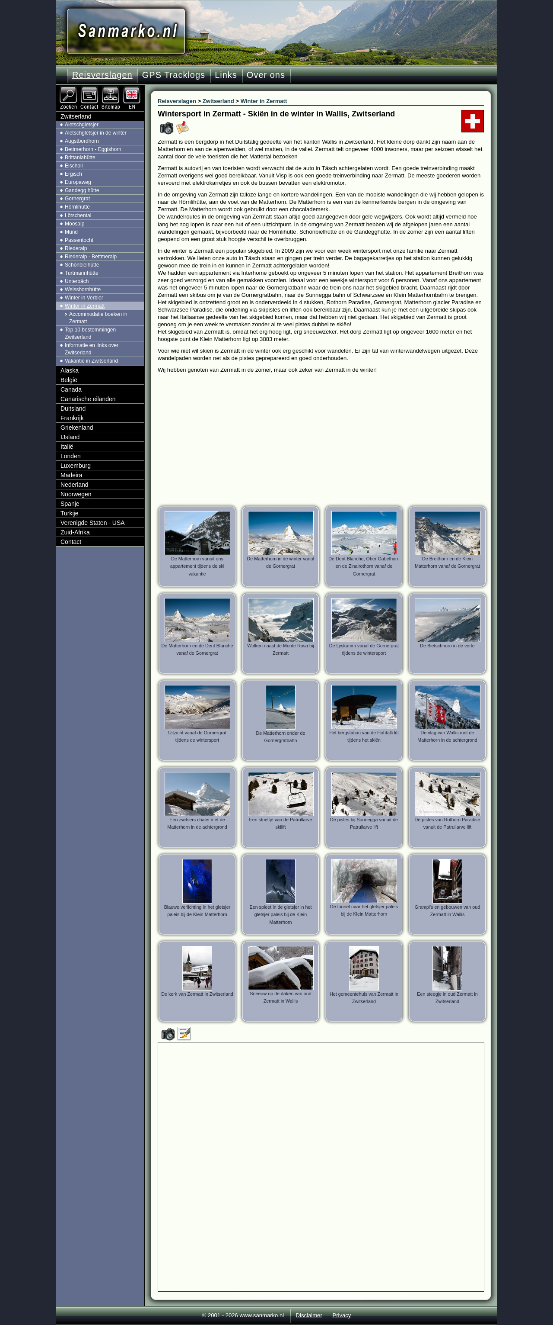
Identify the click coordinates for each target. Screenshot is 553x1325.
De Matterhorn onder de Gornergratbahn (280, 736)
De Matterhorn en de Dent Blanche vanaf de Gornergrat (197, 649)
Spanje (69, 503)
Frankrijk (72, 418)
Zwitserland (76, 116)
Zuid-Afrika (75, 532)
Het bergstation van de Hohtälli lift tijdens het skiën (364, 736)
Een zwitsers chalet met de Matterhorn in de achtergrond (197, 823)
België (68, 379)
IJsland (69, 437)
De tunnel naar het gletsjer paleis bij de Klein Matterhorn (364, 910)
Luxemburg (75, 465)
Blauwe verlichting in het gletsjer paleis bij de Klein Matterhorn (197, 910)
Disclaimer (309, 1315)
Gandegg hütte (82, 190)
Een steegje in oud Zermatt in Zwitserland (447, 997)
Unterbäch (77, 281)
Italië (66, 446)
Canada (71, 389)
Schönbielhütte (82, 265)
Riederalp (76, 248)
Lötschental (78, 215)
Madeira (71, 475)
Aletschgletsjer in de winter (96, 133)
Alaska (69, 370)
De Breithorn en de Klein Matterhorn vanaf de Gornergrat (447, 562)
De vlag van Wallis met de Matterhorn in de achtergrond (447, 736)
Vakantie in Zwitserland (91, 361)
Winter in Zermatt (85, 306)
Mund (71, 232)
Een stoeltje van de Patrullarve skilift (280, 823)
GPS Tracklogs (173, 75)
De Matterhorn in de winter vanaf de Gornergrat (281, 562)
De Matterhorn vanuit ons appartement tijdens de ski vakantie (197, 566)
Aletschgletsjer (82, 125)
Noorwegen (76, 494)
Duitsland (73, 408)
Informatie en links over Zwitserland (91, 349)
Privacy (341, 1315)
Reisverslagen (102, 75)
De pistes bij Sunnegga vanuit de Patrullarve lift (364, 823)
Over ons (266, 75)
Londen (70, 456)
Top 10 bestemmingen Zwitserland (90, 333)
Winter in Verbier (84, 298)
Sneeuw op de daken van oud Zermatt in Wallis (280, 997)
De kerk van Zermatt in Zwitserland (197, 994)
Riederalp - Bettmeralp (91, 257)
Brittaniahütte (80, 157)
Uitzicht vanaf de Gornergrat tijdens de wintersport (197, 736)
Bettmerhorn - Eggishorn (93, 149)
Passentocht (79, 240)
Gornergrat (77, 199)
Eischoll (74, 166)
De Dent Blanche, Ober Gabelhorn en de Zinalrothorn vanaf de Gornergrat (363, 566)
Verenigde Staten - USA (92, 522)
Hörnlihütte (77, 207)
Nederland (74, 484)
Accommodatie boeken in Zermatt (98, 318)
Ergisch (73, 174)
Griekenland (76, 427)
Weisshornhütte (83, 289)
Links (226, 75)
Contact (70, 541)
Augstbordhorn (82, 141)
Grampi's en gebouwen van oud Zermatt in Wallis (447, 910)
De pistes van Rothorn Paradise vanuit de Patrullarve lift (447, 823)
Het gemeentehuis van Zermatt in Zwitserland (364, 997)
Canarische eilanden (88, 399)
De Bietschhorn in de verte (447, 645)
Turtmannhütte (82, 273)
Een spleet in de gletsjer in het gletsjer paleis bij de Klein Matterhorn (280, 914)
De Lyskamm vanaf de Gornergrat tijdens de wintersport (364, 649)
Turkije (69, 513)
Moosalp (74, 224)
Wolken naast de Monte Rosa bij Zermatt (280, 649)
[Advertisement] (327, 438)
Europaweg (78, 182)
